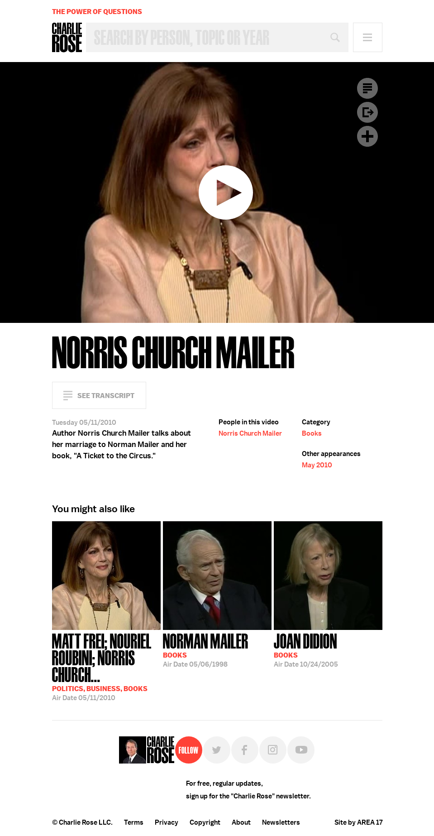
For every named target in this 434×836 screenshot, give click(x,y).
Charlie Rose (67, 38)
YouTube (301, 750)
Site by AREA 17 (358, 822)
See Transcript (105, 395)
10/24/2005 (306, 649)
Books (312, 433)
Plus (367, 136)
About (241, 822)
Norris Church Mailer (250, 433)
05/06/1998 (205, 649)
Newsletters (281, 822)
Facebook (244, 750)
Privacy (166, 822)
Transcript (367, 88)
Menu (367, 37)
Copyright (205, 822)
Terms (133, 822)
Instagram (272, 750)
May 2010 (317, 465)
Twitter (216, 750)
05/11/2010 (106, 666)
